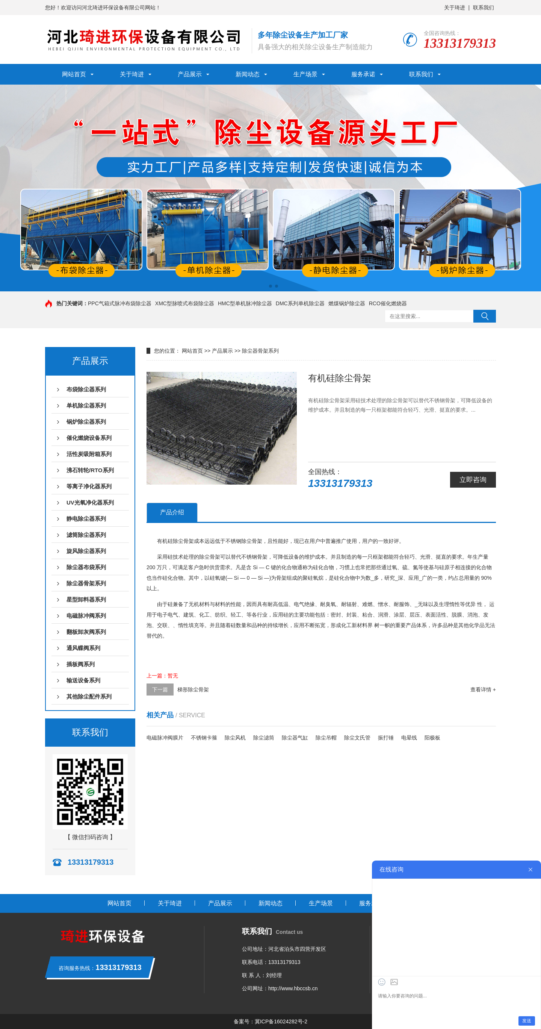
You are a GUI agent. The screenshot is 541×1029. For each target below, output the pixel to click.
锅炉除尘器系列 (86, 421)
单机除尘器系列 (86, 405)
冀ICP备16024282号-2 (281, 1021)
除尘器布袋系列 (86, 567)
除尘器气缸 (295, 738)
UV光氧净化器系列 (90, 502)
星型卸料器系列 (86, 599)
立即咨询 (473, 479)
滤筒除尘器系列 (86, 535)
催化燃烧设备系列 (89, 438)
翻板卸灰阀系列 (86, 632)
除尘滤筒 (263, 738)
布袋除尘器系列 (86, 389)
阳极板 (432, 738)
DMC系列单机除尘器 (300, 303)
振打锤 (386, 738)
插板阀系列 (80, 664)
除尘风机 (235, 738)
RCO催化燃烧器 (388, 303)
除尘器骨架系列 (86, 583)
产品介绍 (172, 512)
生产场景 (305, 74)
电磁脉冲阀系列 (86, 615)
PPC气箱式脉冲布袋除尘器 (119, 303)
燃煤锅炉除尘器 (346, 303)
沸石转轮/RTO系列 (90, 470)
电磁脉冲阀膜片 (165, 738)
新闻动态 (248, 74)
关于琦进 (454, 8)
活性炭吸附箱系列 (89, 454)
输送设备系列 (83, 680)
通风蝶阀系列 (83, 648)
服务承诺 (363, 74)
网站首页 (74, 74)
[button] (264, 286)
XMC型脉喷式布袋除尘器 (184, 303)
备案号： (244, 1021)
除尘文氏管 (357, 738)
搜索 (484, 316)
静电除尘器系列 (86, 518)
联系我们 (483, 8)
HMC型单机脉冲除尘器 (245, 303)
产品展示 (190, 74)
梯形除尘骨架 (193, 690)
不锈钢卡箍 (204, 738)
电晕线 (409, 738)
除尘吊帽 (326, 738)
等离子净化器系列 (89, 486)
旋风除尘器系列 (86, 551)
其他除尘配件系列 (89, 696)
